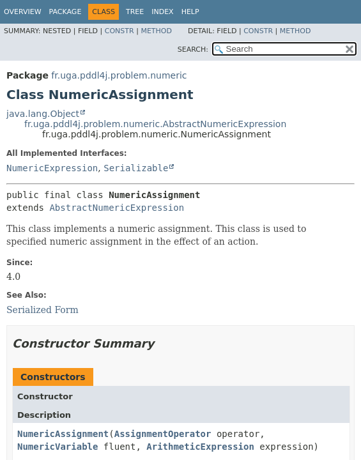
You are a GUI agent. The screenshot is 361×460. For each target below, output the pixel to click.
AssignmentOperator (162, 434)
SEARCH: (193, 49)
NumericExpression (52, 168)
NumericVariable (57, 446)
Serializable (136, 168)
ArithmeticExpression (200, 446)
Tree (135, 12)
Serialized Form (42, 310)
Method (156, 31)
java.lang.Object (42, 114)
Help (190, 12)
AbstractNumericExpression (116, 208)
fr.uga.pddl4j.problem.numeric (119, 75)
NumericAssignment (63, 434)
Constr (119, 31)
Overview (23, 12)
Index (162, 12)
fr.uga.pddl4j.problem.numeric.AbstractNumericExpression (155, 124)
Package (65, 12)
